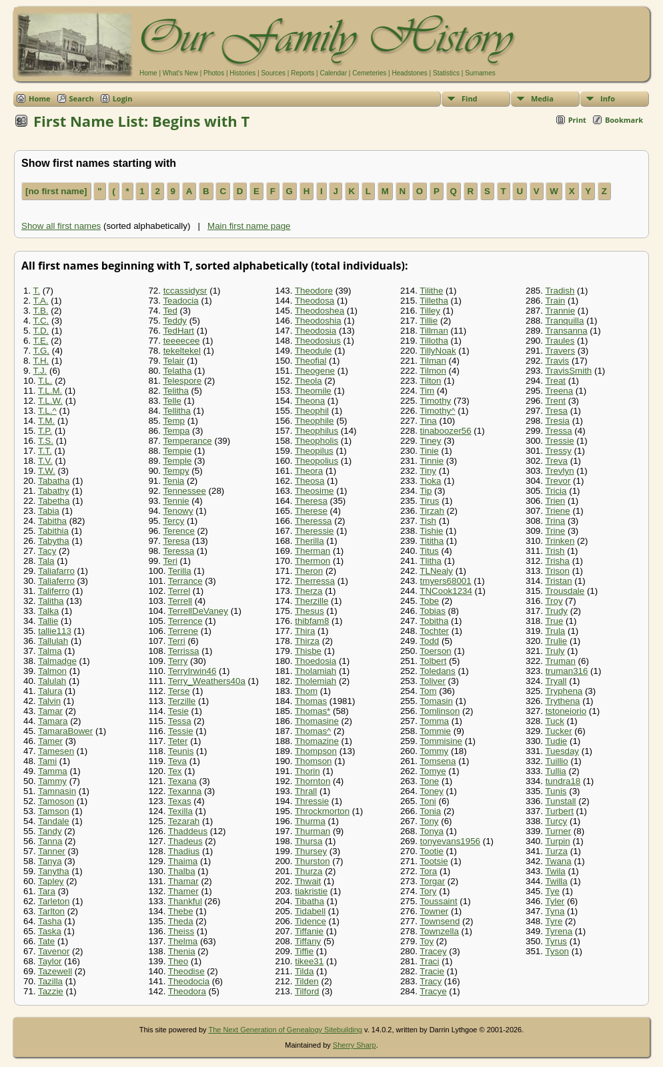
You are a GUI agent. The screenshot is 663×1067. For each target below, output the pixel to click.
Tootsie (434, 861)
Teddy (175, 321)
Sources (273, 73)
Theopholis (316, 441)
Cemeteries (369, 73)
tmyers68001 (446, 581)
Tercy (173, 521)
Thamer (183, 891)
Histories (242, 73)
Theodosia (315, 331)
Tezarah (183, 821)
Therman (312, 551)
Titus (429, 551)
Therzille (311, 601)
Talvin (49, 701)
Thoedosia (315, 661)
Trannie (560, 311)
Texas (179, 801)
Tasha (50, 921)
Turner (558, 831)
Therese (311, 511)
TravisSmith (568, 371)
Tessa (179, 721)
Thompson (316, 751)
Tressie (559, 441)
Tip (426, 491)
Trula (555, 631)
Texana (182, 781)
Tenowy (178, 511)
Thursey (311, 851)
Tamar (50, 711)
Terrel (179, 591)
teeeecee (181, 341)
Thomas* (312, 711)
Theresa (311, 501)
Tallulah (53, 641)
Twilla (556, 881)
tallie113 (54, 631)
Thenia (181, 951)
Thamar (183, 881)
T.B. (41, 311)
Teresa (176, 541)
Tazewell (55, 971)
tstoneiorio (566, 711)
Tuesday (562, 751)
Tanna (50, 841)
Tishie (431, 531)
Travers (560, 351)
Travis (557, 361)
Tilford (307, 991)
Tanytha (53, 871)
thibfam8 (312, 621)
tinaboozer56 (446, 431)
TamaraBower (65, 731)
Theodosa (314, 301)
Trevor (557, 481)
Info (607, 98)
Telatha (177, 371)
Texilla (180, 811)
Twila (555, 871)
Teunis (181, 751)
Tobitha (434, 621)
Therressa (315, 581)
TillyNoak (438, 351)
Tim (427, 391)
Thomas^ (313, 731)
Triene (557, 511)
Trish (554, 551)
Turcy (556, 821)
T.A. (41, 301)
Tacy (47, 551)
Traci (429, 961)
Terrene (183, 631)
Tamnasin (57, 791)
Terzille (181, 701)
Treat (555, 381)
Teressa (178, 551)
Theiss (181, 931)
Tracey (433, 951)
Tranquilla (564, 321)
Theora (309, 471)
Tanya (50, 861)
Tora (428, 871)
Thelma (182, 941)
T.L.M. (50, 391)
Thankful (185, 901)
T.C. (41, 321)
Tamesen (56, 751)
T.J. (40, 371)
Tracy (431, 981)
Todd (429, 641)
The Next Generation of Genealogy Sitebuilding (285, 1030)
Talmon (52, 671)
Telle (172, 401)
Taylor (50, 961)
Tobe (429, 601)
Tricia (555, 491)
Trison (557, 571)
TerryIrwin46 (192, 671)
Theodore (314, 291)
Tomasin (436, 701)
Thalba (181, 871)
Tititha (432, 541)
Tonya (432, 831)
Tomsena (438, 761)
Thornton (312, 781)
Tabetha (53, 501)
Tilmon (433, 371)
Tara (46, 891)
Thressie (312, 801)
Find (470, 98)
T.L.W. (50, 401)
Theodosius (318, 341)
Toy (427, 941)
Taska (49, 931)
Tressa (558, 431)
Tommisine (441, 741)
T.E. (41, 341)
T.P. (45, 431)
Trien (555, 501)
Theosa (309, 481)
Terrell (180, 601)
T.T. (45, 451)
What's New (180, 73)
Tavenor (53, 951)
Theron (309, 571)
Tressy (558, 451)
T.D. (41, 331)
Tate (46, 941)
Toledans (437, 671)
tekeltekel (182, 351)
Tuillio (556, 761)
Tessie (180, 731)
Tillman (434, 331)
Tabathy (53, 491)
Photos (213, 73)
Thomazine (317, 741)
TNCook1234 (446, 591)
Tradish (559, 291)
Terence (178, 531)
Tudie (556, 741)
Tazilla (50, 981)
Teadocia (180, 301)
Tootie (432, 851)
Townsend (440, 921)
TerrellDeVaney (198, 611)
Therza (308, 591)
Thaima (182, 861)
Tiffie (304, 951)
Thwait (308, 881)
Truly (554, 651)
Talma (50, 651)
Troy (553, 601)
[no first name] (56, 191)
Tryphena (563, 691)
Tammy (52, 781)
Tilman (433, 361)
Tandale (53, 821)
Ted (170, 311)
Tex (175, 771)
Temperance (187, 441)
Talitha (51, 601)
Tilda (304, 971)
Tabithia (53, 531)
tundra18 (563, 781)
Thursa (308, 841)
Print (577, 120)
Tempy (176, 471)
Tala (46, 561)
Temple (177, 461)
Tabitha (52, 521)
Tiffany (308, 941)
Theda (180, 921)
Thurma (310, 821)
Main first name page (248, 226)
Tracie (432, 971)
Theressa (313, 521)
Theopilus (314, 451)
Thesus (309, 611)
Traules (559, 341)
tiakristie (311, 891)
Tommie (435, 731)
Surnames (480, 73)
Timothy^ (437, 411)
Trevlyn (559, 471)
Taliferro (53, 591)
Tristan (558, 581)
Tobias (433, 611)
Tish (428, 521)
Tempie (177, 451)
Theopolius (316, 461)
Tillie (429, 321)
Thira (305, 631)
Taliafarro (56, 571)
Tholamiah (315, 671)
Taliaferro (56, 581)
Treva (556, 461)
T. (36, 291)
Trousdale (564, 591)
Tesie (178, 711)
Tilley (430, 311)
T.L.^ (47, 411)
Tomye (433, 771)
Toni (428, 801)
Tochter (434, 631)
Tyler (554, 901)
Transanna (566, 331)
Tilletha (434, 301)
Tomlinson (440, 711)
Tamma (52, 771)
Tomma (434, 721)
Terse (179, 691)
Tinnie (432, 461)
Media (542, 98)
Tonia (430, 811)
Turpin (557, 841)
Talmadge (57, 661)
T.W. (46, 471)
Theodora (187, 991)
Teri (170, 561)
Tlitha (431, 561)
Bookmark (624, 120)
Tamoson (56, 801)
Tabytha (53, 541)
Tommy (434, 751)
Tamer (50, 741)
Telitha (176, 391)
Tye (552, 891)
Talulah (52, 681)
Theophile (314, 421)
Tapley (51, 881)
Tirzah (432, 511)
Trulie (556, 641)
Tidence (310, 921)
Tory (428, 891)
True (554, 621)
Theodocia (188, 981)
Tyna (554, 911)
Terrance (185, 581)
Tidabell (310, 911)
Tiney (430, 441)
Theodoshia (318, 321)
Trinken (559, 541)
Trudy (556, 611)
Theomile (313, 391)
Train (555, 301)
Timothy (435, 401)
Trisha (557, 561)
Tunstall (560, 801)
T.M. (46, 421)
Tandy (50, 831)
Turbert (559, 811)
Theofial (310, 361)
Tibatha (309, 901)
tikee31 (309, 961)
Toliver (433, 681)
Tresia (557, 421)
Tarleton (53, 901)
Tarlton (51, 911)
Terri (176, 641)
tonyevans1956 (450, 841)
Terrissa (183, 651)
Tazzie (50, 991)
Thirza (307, 641)
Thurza (308, 871)
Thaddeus (187, 831)
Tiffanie (309, 931)
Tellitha (177, 411)
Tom (428, 691)
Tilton (430, 381)
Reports (302, 73)
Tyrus (556, 941)
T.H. (41, 361)
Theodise (186, 971)
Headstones (409, 73)
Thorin (307, 771)
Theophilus (316, 431)
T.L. (45, 381)
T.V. (45, 461)
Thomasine (317, 721)
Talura (50, 691)
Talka (48, 611)
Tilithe (431, 291)
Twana (558, 861)
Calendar (333, 73)
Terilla (179, 571)
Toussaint (438, 901)
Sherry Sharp (354, 1045)
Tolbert (433, 661)
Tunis (555, 791)
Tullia (555, 771)
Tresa (556, 411)
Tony (429, 821)
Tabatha (53, 481)
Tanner (51, 851)
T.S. (45, 441)
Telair (173, 361)
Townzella (439, 931)
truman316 (567, 671)
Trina (555, 521)
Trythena (562, 701)
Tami (47, 761)
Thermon (312, 561)
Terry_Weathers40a (206, 681)
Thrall (306, 791)
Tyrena (558, 931)
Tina (428, 421)
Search (81, 98)
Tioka (430, 481)
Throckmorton (322, 811)
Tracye (433, 991)
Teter (178, 741)
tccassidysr (185, 291)
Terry (178, 661)
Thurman (312, 831)
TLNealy (436, 571)
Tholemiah (315, 681)
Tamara (52, 721)
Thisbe (308, 651)
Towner (434, 911)
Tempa (176, 431)
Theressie (314, 531)
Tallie (48, 621)
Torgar (432, 881)
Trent (555, 401)
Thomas (311, 701)
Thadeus (185, 841)
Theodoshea (319, 311)
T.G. (41, 351)
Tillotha (434, 341)
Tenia (173, 481)
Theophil (312, 411)
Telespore (182, 381)
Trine (555, 531)
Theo (178, 961)
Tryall (555, 681)
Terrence (185, 621)
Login (123, 98)
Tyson (557, 951)
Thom (306, 691)
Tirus (429, 501)
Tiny (428, 471)
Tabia (48, 511)
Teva (177, 761)
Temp (174, 421)
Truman (560, 661)
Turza (556, 851)
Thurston (312, 861)
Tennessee (184, 491)
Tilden (307, 981)
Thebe (180, 911)
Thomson (313, 761)
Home (148, 73)
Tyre (553, 921)
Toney (432, 791)
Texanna (184, 791)
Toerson (435, 651)
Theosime (314, 491)
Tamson (53, 811)
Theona (310, 401)
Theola (308, 381)
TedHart (178, 331)
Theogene (315, 371)
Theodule (313, 351)
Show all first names (61, 226)
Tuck (554, 721)
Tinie (429, 451)
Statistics (446, 73)
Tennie (176, 501)
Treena (559, 391)
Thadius (183, 851)
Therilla (309, 541)
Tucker (558, 731)
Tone (429, 781)
